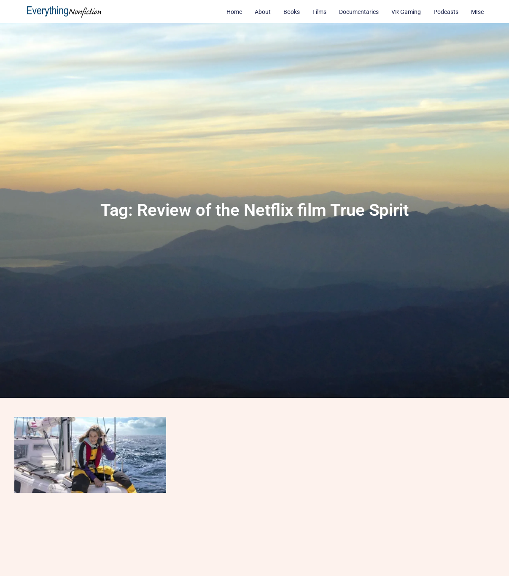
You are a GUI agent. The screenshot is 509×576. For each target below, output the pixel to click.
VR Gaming (406, 11)
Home (234, 11)
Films (319, 11)
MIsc (477, 11)
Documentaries (359, 11)
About (263, 11)
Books (291, 11)
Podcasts (446, 11)
